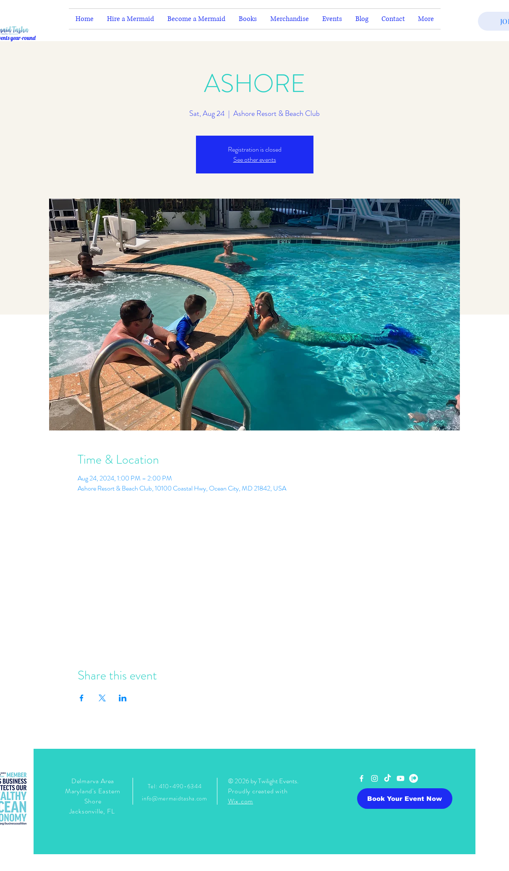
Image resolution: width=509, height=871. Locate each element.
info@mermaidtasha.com (174, 798)
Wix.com (240, 801)
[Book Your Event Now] (404, 798)
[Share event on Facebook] (82, 698)
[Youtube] (400, 778)
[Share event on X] (102, 698)
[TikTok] (387, 778)
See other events (254, 159)
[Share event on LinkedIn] (123, 698)
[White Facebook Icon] (361, 778)
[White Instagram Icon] (374, 778)
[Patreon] (413, 778)
